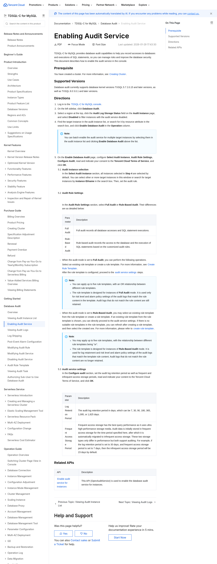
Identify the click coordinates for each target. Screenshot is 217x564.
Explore (144, 5)
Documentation (62, 23)
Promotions (36, 5)
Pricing (87, 5)
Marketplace (128, 4)
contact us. (193, 13)
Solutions (71, 5)
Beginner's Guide (13, 54)
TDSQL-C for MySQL (86, 23)
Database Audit (109, 23)
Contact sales (79, 540)
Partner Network (106, 5)
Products (54, 5)
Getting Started (12, 298)
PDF (58, 44)
